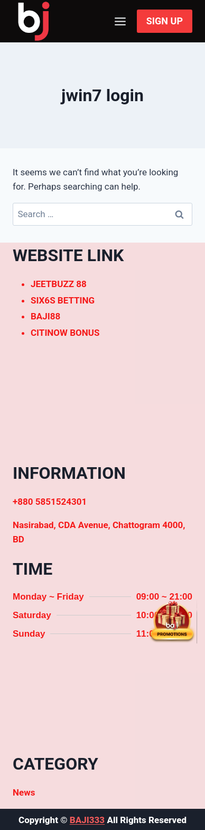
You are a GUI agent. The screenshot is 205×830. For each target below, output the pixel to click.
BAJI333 (87, 820)
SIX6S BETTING (63, 300)
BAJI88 (45, 316)
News (24, 792)
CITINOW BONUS (65, 332)
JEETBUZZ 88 (59, 284)
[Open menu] (120, 21)
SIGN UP (164, 20)
